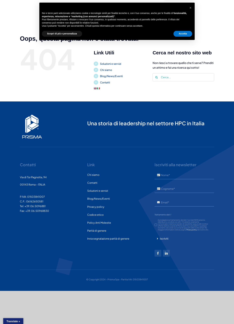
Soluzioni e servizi (110, 63)
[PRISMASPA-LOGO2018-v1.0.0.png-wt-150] (32, 116)
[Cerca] (157, 77)
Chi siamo (106, 70)
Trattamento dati (163, 214)
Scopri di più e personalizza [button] (62, 315)
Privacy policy (191, 230)
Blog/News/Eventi (111, 76)
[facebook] (158, 253)
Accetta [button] (183, 315)
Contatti (105, 82)
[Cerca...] (183, 77)
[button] (190, 289)
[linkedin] (166, 253)
